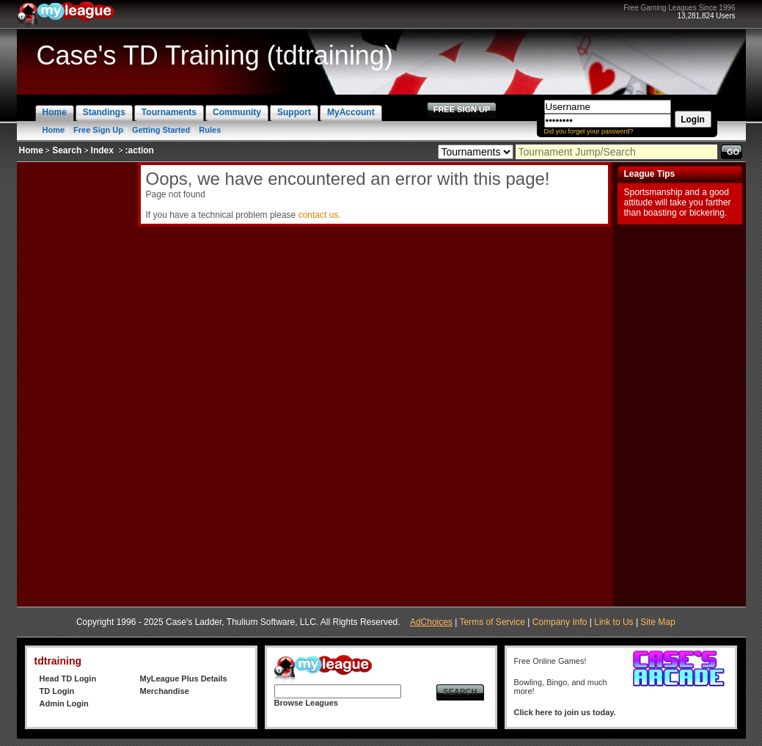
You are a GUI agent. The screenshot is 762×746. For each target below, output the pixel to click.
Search (66, 150)
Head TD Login (68, 678)
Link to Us (613, 622)
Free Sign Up (98, 129)
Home (54, 129)
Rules (210, 129)
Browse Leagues (306, 702)
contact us (318, 215)
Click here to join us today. (565, 712)
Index (102, 150)
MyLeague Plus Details (183, 678)
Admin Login (64, 703)
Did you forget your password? (589, 131)
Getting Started (161, 129)
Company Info (559, 622)
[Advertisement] (75, 382)
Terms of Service (492, 622)
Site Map (657, 622)
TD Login (57, 691)
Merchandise (164, 691)
